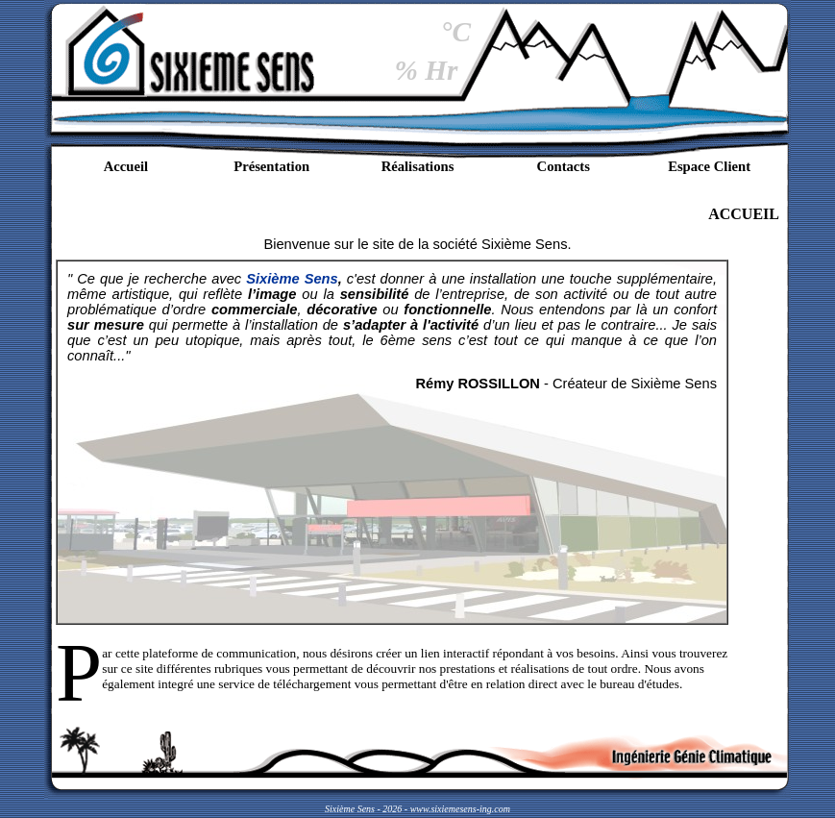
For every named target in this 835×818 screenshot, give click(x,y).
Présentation (271, 166)
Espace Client (709, 166)
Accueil (126, 166)
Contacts (563, 166)
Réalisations (417, 166)
